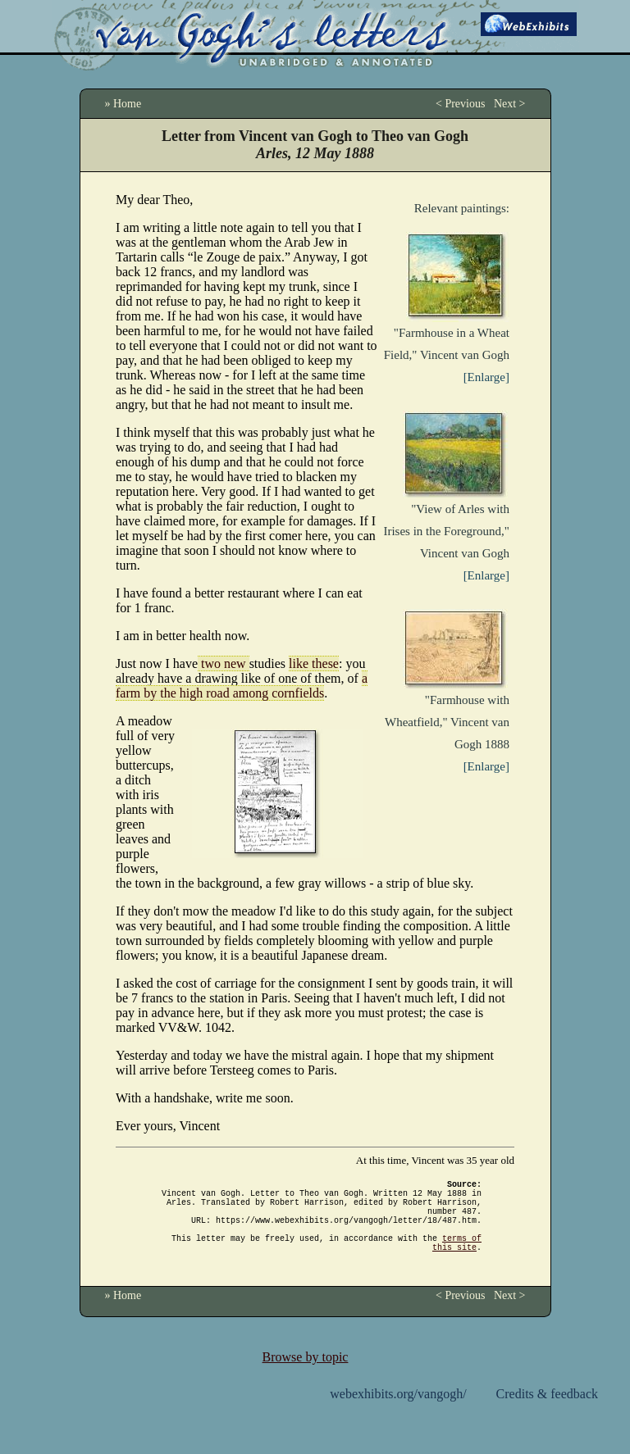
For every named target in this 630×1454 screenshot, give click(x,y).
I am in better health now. (182, 636)
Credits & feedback (547, 1413)
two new (223, 663)
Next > (510, 104)
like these (314, 663)
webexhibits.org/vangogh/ (398, 1413)
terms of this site (457, 1260)
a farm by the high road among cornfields (242, 685)
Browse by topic (305, 1377)
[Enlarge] (486, 377)
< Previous (460, 104)
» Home (123, 104)
